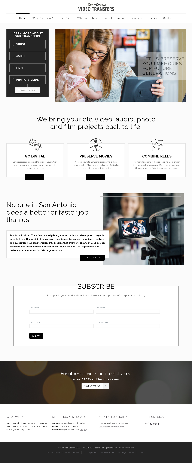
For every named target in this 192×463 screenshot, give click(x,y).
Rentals (132, 452)
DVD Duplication (90, 452)
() (83, 429)
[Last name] (128, 312)
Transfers (76, 452)
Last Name (100, 308)
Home (50, 452)
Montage (122, 452)
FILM (19, 68)
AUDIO (21, 56)
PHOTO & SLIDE (27, 79)
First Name (34, 308)
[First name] (61, 312)
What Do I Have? (62, 452)
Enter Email (35, 322)
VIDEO (20, 44)
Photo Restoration (108, 452)
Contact (141, 452)
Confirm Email (102, 322)
